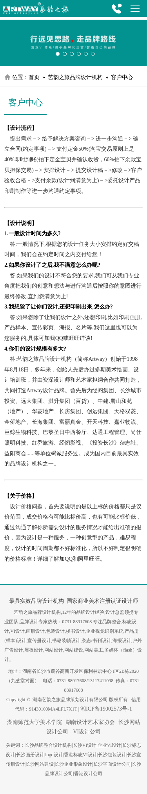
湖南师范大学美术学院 (34, 722)
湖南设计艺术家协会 (90, 722)
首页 (34, 77)
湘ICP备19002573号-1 (106, 709)
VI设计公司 (86, 732)
